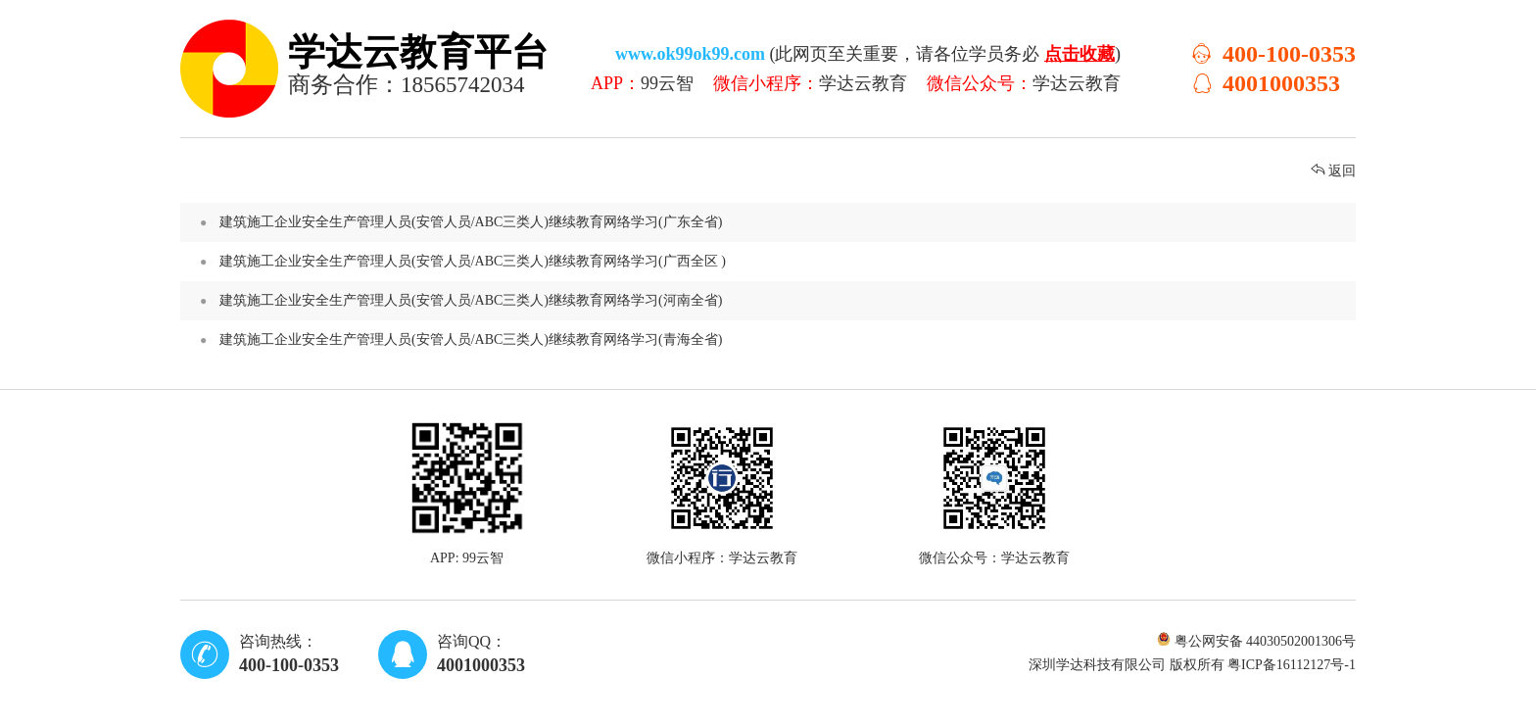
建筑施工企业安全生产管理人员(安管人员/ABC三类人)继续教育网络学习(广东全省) (782, 222)
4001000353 (1265, 83)
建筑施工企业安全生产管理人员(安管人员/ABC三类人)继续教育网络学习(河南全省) (782, 300)
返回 (1333, 171)
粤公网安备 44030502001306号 (1256, 641)
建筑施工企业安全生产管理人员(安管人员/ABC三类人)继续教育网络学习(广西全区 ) (782, 261)
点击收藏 (1079, 54)
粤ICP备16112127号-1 (1291, 664)
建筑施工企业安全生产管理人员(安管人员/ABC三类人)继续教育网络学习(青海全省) (782, 340)
